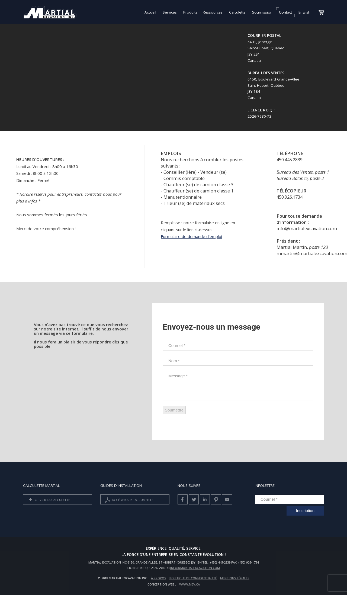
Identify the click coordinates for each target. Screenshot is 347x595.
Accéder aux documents (128, 500)
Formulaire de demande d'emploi (191, 236)
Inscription (305, 510)
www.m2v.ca (189, 584)
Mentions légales (234, 578)
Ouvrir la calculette (48, 500)
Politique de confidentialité (193, 578)
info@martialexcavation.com (195, 568)
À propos (158, 578)
